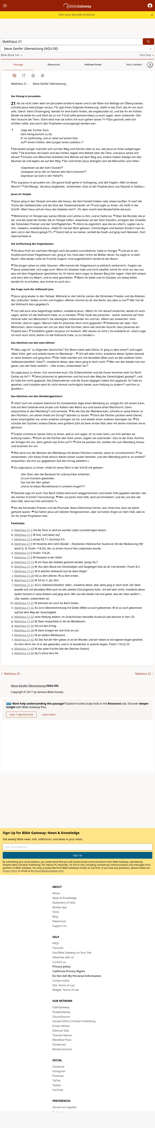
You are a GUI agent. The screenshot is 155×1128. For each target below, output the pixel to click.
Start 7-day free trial (21, 714)
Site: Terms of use (63, 985)
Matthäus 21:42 (24, 639)
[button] (150, 5)
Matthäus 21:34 (24, 626)
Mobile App (59, 907)
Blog (55, 916)
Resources (25, 64)
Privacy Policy (10, 870)
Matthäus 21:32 (24, 608)
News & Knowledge (64, 898)
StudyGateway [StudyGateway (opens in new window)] (61, 1012)
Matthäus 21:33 (24, 621)
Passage (8, 64)
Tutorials (57, 948)
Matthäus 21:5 (23, 535)
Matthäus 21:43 (24, 649)
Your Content (66, 64)
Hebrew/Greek (44, 64)
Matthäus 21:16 (24, 567)
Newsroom (59, 921)
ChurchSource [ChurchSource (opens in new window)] (61, 1016)
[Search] (148, 41)
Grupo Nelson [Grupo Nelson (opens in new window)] (61, 1026)
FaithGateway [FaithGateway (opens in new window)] (60, 1007)
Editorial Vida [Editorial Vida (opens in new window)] (60, 1030)
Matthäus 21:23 (24, 571)
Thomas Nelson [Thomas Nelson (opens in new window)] (62, 1035)
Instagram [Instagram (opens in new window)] (58, 1071)
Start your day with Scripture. (77, 14)
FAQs (55, 943)
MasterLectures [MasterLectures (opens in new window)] (62, 1049)
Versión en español (64, 1107)
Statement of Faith (64, 902)
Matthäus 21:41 (24, 635)
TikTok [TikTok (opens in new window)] (56, 1080)
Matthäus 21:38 (24, 630)
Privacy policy (61, 966)
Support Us (59, 926)
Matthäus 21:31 (24, 585)
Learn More (49, 714)
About (56, 893)
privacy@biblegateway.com (48, 870)
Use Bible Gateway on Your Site (71, 952)
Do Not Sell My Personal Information (76, 976)
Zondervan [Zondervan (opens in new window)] (59, 1044)
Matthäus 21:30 (24, 580)
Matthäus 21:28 (24, 576)
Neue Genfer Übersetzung (28, 686)
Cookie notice (60, 980)
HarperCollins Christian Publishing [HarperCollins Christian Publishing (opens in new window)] (73, 1021)
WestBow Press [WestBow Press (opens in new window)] (61, 1040)
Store (55, 912)
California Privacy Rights (68, 971)
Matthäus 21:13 (24, 562)
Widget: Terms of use (65, 990)
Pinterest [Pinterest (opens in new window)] (58, 1076)
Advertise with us (63, 957)
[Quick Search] (71, 41)
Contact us (59, 962)
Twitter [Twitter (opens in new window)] (56, 1085)
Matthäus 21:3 (23, 530)
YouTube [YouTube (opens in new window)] (57, 1090)
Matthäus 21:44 (24, 653)
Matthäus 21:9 (23, 544)
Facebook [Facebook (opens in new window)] (58, 1066)
